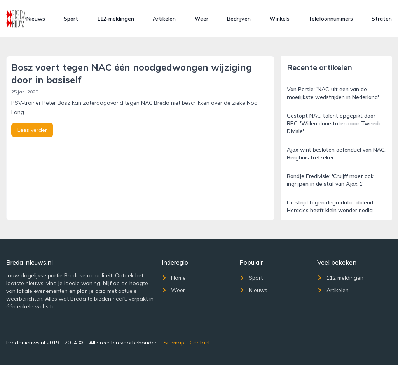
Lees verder (32, 129)
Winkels (279, 18)
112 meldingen (340, 277)
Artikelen (164, 18)
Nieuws (35, 18)
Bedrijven (239, 18)
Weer (201, 18)
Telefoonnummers (330, 18)
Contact (200, 342)
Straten (382, 18)
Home (174, 277)
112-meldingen (115, 18)
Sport (71, 18)
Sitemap (174, 342)
